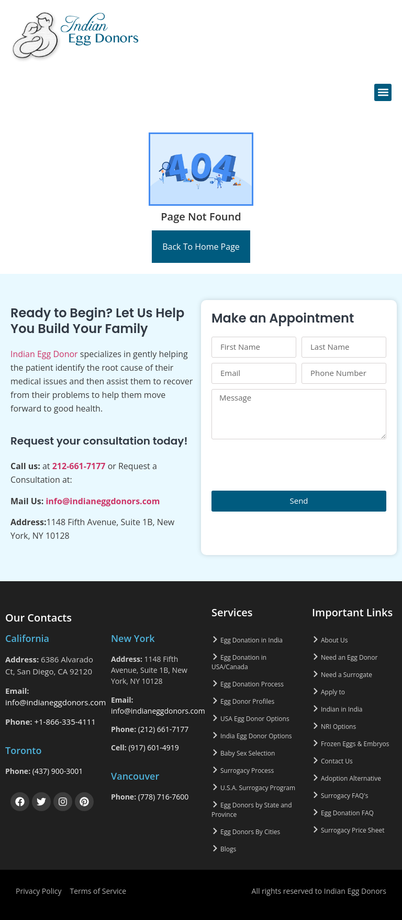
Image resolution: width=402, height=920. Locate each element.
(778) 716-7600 (163, 797)
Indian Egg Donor (44, 354)
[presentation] (291, 465)
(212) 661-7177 (163, 729)
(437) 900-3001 (57, 771)
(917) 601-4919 (153, 747)
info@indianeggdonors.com (103, 501)
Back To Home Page (201, 246)
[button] (383, 92)
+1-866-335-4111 (64, 721)
